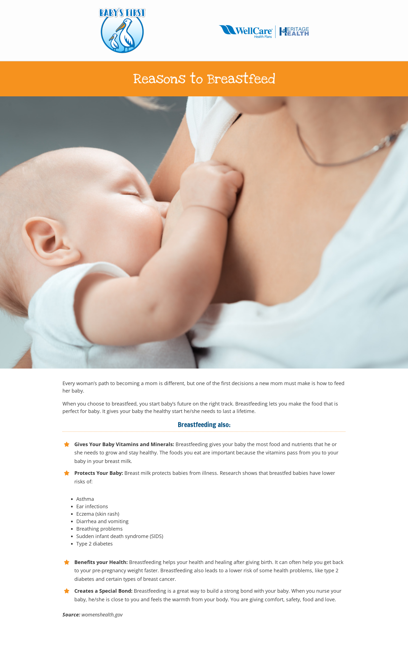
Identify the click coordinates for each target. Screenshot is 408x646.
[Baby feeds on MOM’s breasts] (204, 232)
